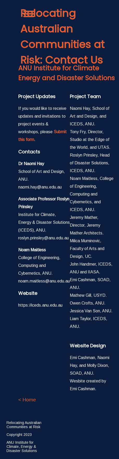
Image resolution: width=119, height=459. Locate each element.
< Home (27, 399)
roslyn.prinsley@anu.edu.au (43, 238)
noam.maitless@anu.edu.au (44, 281)
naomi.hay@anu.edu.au (40, 187)
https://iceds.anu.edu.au (40, 305)
